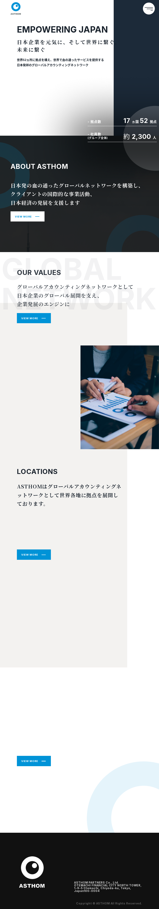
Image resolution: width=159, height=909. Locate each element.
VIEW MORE (23, 216)
